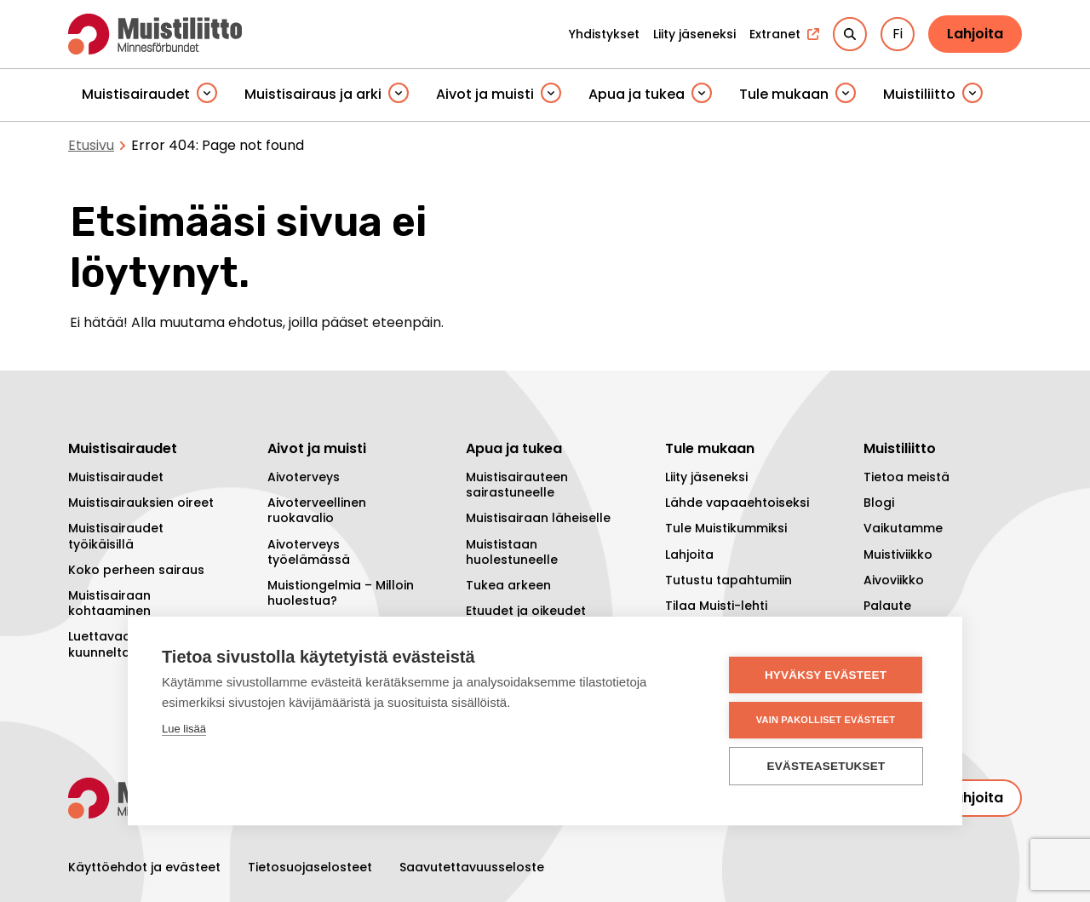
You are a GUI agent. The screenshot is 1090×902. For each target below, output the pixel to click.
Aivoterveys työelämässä (308, 552)
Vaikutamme (903, 528)
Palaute (887, 605)
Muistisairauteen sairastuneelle (517, 484)
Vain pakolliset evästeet (825, 720)
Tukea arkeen (508, 585)
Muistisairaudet (136, 94)
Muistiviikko (897, 554)
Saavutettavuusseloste (471, 867)
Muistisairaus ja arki (313, 94)
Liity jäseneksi (706, 477)
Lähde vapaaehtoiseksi (737, 502)
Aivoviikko (893, 580)
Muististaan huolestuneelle (512, 552)
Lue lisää (184, 728)
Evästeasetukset (826, 766)
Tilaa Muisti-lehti (716, 605)
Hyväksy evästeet (825, 675)
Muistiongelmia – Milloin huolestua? (340, 592)
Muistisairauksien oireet (141, 502)
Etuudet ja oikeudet (526, 610)
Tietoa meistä (906, 477)
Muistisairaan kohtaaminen (109, 603)
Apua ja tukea (636, 94)
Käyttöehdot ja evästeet (144, 867)
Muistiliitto (919, 94)
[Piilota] (207, 94)
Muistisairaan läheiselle (538, 518)
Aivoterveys (303, 477)
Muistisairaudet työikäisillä (116, 535)
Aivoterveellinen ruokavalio (316, 510)
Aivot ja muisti (485, 94)
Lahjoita (975, 33)
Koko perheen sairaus (136, 569)
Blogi (878, 502)
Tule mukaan (784, 94)
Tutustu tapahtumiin (728, 580)
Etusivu (91, 145)
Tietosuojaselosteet (310, 867)
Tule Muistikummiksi (726, 528)
